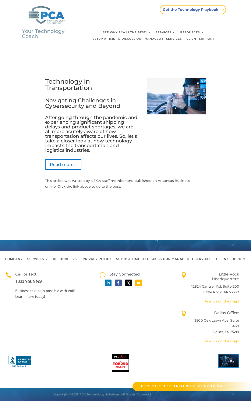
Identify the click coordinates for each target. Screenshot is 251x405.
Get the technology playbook (185, 386)
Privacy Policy (97, 259)
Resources (190, 32)
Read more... (63, 164)
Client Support (200, 38)
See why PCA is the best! (125, 32)
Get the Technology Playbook (190, 9)
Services (163, 32)
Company (13, 259)
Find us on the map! (222, 301)
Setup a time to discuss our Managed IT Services (137, 38)
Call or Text (25, 274)
